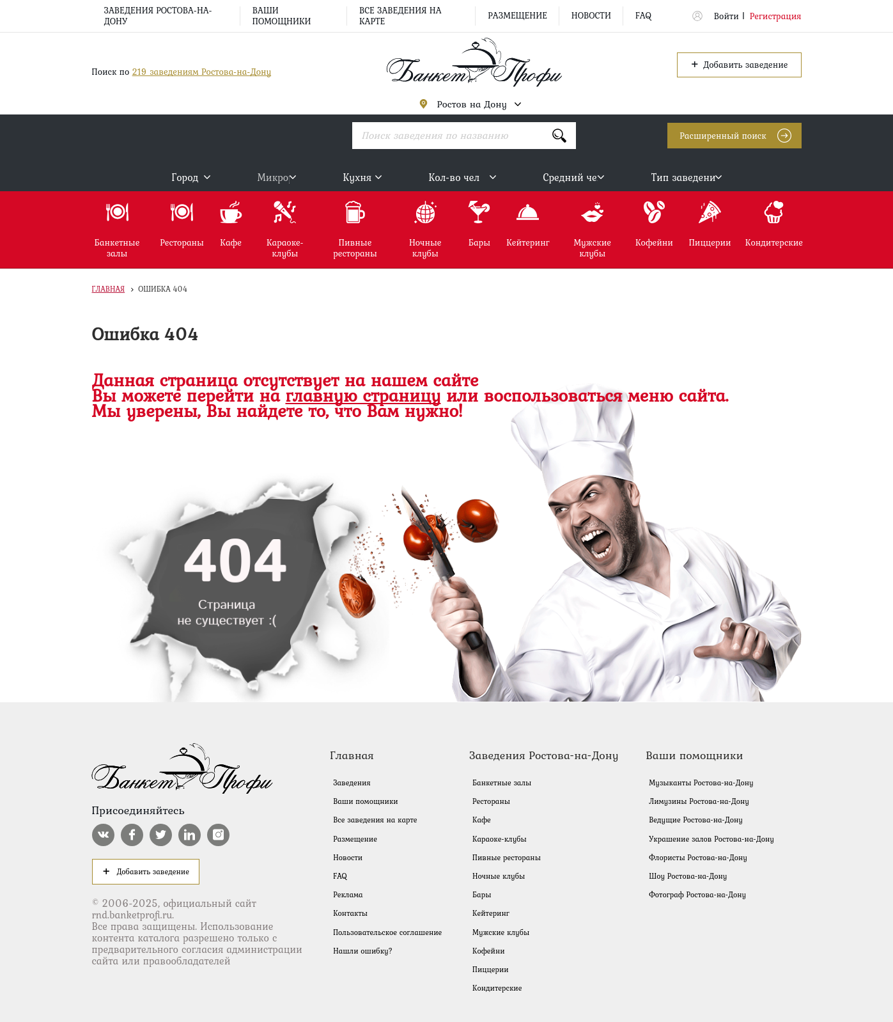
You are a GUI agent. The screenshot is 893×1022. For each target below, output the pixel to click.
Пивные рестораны (506, 857)
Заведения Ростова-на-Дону (158, 16)
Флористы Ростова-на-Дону (698, 857)
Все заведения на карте (400, 16)
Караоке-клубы (499, 839)
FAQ (643, 15)
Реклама (347, 894)
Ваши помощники (281, 16)
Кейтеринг (490, 913)
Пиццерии (490, 969)
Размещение (517, 15)
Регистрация (776, 16)
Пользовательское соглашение (387, 932)
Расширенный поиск (722, 135)
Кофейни (488, 951)
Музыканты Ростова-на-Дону (701, 783)
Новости (591, 15)
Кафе (481, 820)
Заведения (351, 783)
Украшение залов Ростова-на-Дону (711, 839)
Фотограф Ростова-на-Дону (697, 894)
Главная (108, 289)
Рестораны (491, 801)
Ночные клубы (498, 876)
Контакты (350, 913)
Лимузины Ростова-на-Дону (699, 801)
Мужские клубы (500, 932)
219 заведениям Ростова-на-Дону (202, 71)
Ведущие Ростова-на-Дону (696, 820)
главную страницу (363, 395)
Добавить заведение (739, 63)
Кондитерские (497, 988)
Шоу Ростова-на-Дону (688, 876)
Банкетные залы (501, 783)
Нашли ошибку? (362, 951)
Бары (481, 894)
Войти (726, 16)
